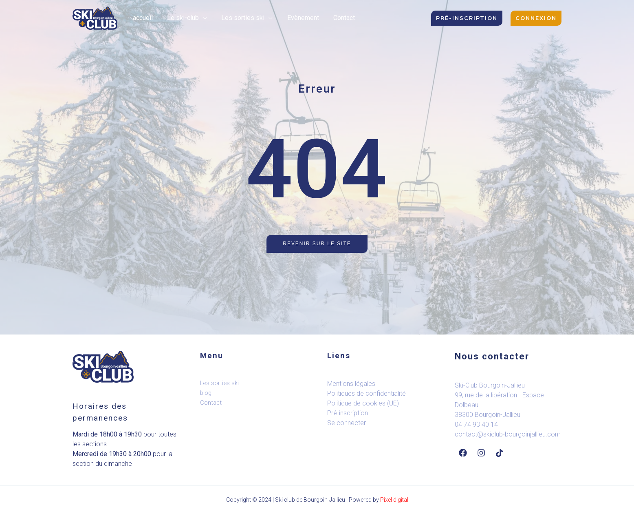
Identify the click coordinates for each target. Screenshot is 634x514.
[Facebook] (463, 453)
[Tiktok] (499, 453)
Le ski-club (181, 18)
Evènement (298, 18)
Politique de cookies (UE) (363, 403)
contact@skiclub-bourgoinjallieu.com (508, 434)
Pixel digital (394, 499)
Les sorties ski (239, 18)
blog (206, 393)
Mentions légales (351, 384)
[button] (466, 18)
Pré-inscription (347, 413)
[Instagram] (481, 453)
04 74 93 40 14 (476, 424)
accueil (142, 18)
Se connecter (346, 423)
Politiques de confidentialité (366, 393)
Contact (338, 18)
